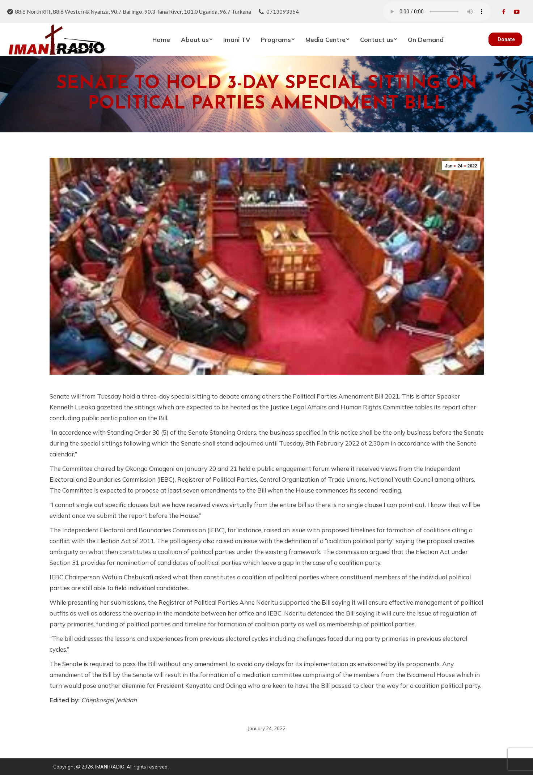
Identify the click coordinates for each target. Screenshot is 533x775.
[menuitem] (161, 39)
